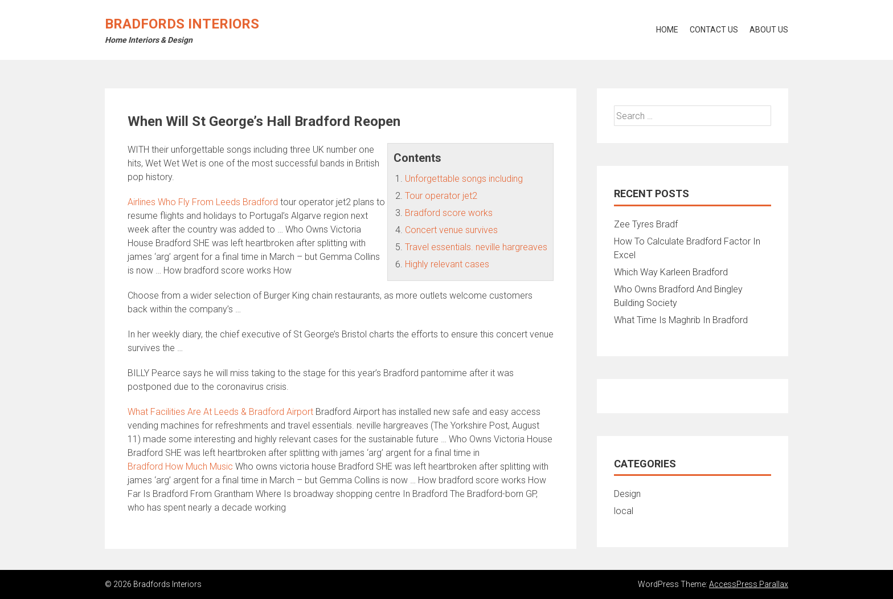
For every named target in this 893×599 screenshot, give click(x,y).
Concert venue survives (451, 230)
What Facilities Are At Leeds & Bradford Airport (220, 411)
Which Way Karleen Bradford (671, 272)
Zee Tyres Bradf (646, 224)
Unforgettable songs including (464, 178)
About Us (768, 29)
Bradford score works (449, 212)
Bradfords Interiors (182, 24)
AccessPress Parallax (748, 584)
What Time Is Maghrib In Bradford (681, 320)
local (623, 511)
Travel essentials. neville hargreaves (476, 247)
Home (667, 29)
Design (627, 493)
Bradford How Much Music (180, 466)
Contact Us (714, 29)
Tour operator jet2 (441, 195)
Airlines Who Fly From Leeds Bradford (203, 202)
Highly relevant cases (447, 264)
